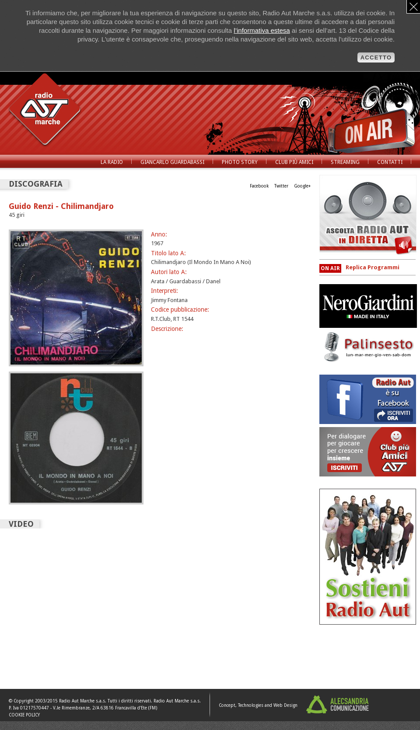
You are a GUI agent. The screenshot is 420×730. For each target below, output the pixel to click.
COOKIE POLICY (24, 715)
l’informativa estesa (262, 30)
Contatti (389, 162)
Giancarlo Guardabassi (172, 162)
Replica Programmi (372, 267)
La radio (112, 162)
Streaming (345, 162)
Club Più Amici (294, 162)
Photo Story (240, 162)
